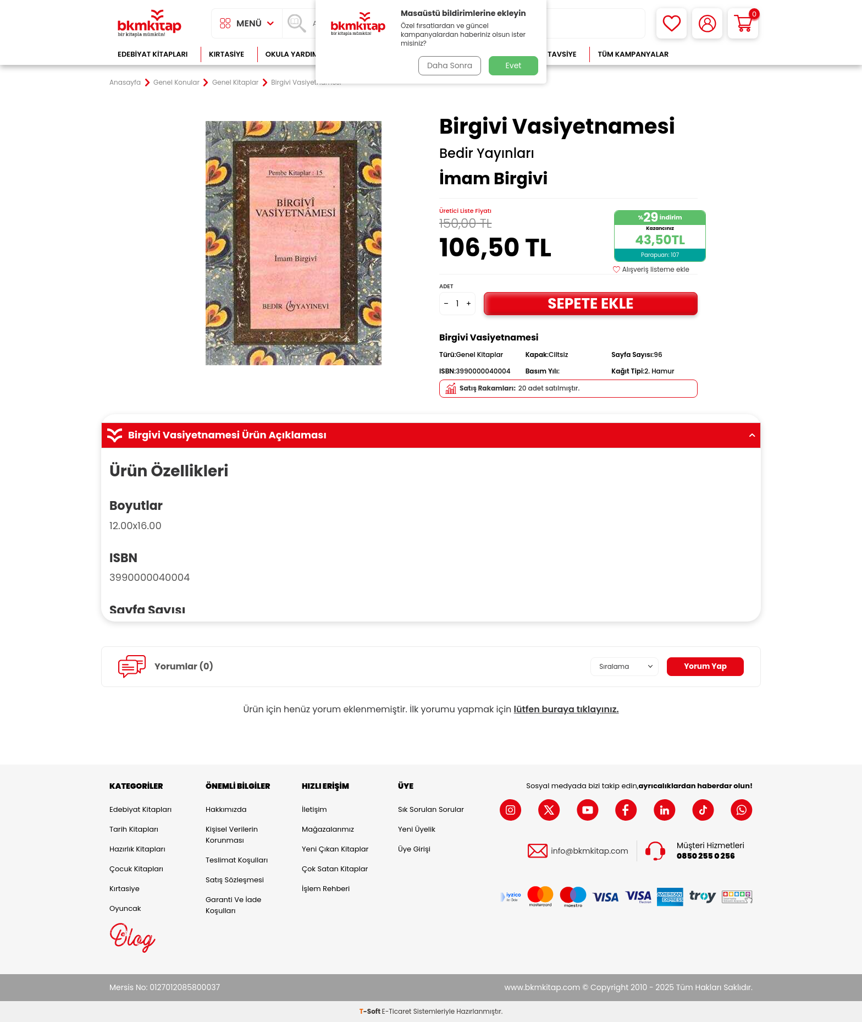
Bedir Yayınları (486, 153)
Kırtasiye (226, 54)
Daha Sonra (449, 65)
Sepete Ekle (590, 303)
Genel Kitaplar (235, 82)
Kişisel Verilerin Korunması (232, 834)
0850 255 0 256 (706, 856)
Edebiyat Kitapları (152, 54)
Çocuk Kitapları (136, 869)
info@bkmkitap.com (589, 850)
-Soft (371, 1011)
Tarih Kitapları (133, 829)
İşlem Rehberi (326, 888)
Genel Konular (176, 82)
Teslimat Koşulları (237, 860)
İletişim (314, 809)
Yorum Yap (705, 666)
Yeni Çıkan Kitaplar (335, 849)
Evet (514, 65)
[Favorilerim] (671, 23)
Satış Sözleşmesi (235, 880)
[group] (293, 243)
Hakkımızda (226, 809)
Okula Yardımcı (296, 54)
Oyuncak (125, 908)
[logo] (149, 23)
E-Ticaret (397, 1011)
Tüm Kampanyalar (633, 54)
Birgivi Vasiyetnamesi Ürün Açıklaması (431, 435)
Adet (446, 286)
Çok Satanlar (717, 54)
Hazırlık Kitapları (137, 849)
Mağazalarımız (328, 829)
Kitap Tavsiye (551, 54)
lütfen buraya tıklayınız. (566, 709)
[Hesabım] (707, 23)
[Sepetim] (743, 23)
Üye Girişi (414, 849)
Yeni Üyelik (416, 829)
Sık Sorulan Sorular (431, 809)
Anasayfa (125, 82)
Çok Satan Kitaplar (335, 869)
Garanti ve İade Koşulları (233, 905)
